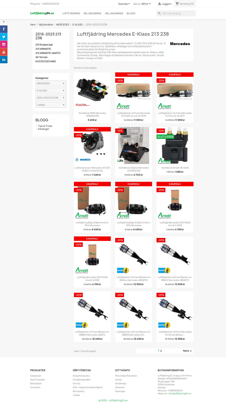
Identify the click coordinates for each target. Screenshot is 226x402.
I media (76, 395)
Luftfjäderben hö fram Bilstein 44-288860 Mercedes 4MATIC (92, 333)
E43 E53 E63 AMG (45, 61)
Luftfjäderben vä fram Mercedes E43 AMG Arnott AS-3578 (133, 114)
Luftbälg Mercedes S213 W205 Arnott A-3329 (92, 279)
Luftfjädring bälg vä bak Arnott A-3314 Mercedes (92, 224)
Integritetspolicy (81, 375)
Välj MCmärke (114, 13)
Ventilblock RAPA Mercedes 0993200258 (92, 114)
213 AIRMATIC (43, 48)
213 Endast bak (44, 44)
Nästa (188, 351)
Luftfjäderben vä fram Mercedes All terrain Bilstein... (175, 333)
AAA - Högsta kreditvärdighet (88, 387)
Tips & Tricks (45, 126)
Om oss (76, 383)
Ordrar (118, 379)
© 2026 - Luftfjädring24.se (113, 400)
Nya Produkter (37, 379)
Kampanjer (35, 375)
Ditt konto (122, 370)
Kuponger (120, 391)
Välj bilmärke (92, 13)
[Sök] (176, 13)
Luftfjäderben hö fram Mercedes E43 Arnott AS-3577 (175, 114)
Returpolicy (79, 391)
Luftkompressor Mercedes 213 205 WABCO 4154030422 (92, 169)
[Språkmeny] (124, 4)
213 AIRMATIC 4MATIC (48, 53)
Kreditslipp (120, 383)
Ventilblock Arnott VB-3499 (175, 167)
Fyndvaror (35, 387)
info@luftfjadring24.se (179, 393)
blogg (131, 13)
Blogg (41, 120)
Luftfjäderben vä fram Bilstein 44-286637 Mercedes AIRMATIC (175, 279)
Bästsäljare (36, 383)
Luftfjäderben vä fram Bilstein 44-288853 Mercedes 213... (134, 333)
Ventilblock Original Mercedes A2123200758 (134, 169)
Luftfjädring (71, 13)
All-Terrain (41, 57)
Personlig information (126, 375)
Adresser (120, 387)
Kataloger (43, 129)
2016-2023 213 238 (48, 36)
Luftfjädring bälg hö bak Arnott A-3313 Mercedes (133, 224)
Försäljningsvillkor (82, 379)
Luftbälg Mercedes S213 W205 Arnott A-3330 (175, 224)
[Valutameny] (146, 4)
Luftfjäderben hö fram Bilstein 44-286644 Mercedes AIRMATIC (133, 279)
